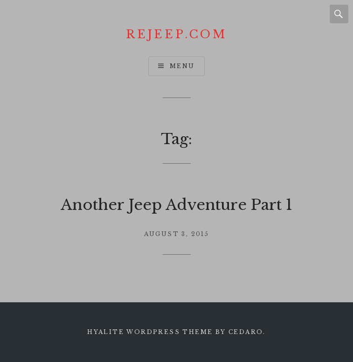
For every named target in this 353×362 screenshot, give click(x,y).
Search (339, 14)
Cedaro (245, 331)
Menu (182, 66)
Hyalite (105, 331)
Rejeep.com (176, 34)
